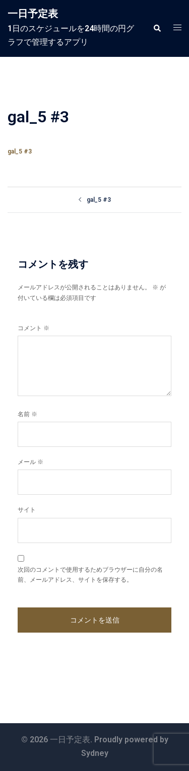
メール (30, 462)
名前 (27, 414)
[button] (157, 28)
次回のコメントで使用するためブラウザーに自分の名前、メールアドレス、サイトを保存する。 (90, 574)
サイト (27, 509)
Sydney (94, 753)
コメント (33, 328)
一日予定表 (33, 14)
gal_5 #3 (20, 151)
